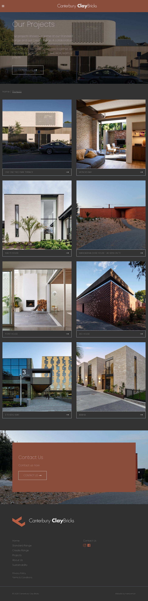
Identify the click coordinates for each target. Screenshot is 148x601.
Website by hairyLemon (125, 593)
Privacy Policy (19, 573)
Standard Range (22, 545)
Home (6, 91)
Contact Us (27, 70)
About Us (17, 560)
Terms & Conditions (22, 577)
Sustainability (19, 565)
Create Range (20, 550)
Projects (17, 91)
